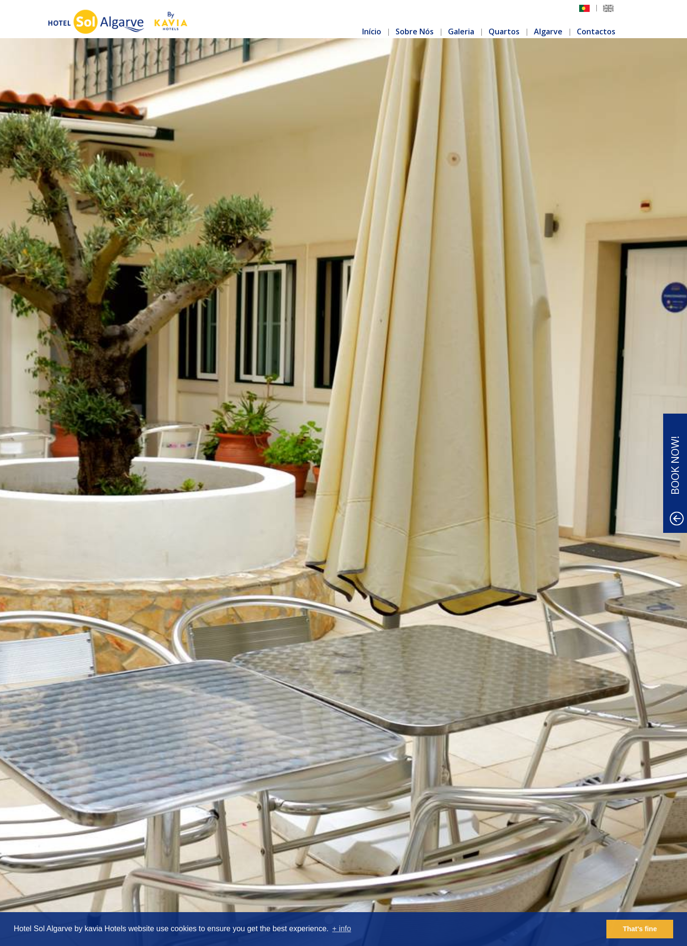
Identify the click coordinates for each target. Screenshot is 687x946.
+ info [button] (341, 929)
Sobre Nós (415, 31)
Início (371, 31)
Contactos (596, 31)
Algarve (548, 31)
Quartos (504, 31)
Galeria (461, 31)
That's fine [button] (640, 929)
